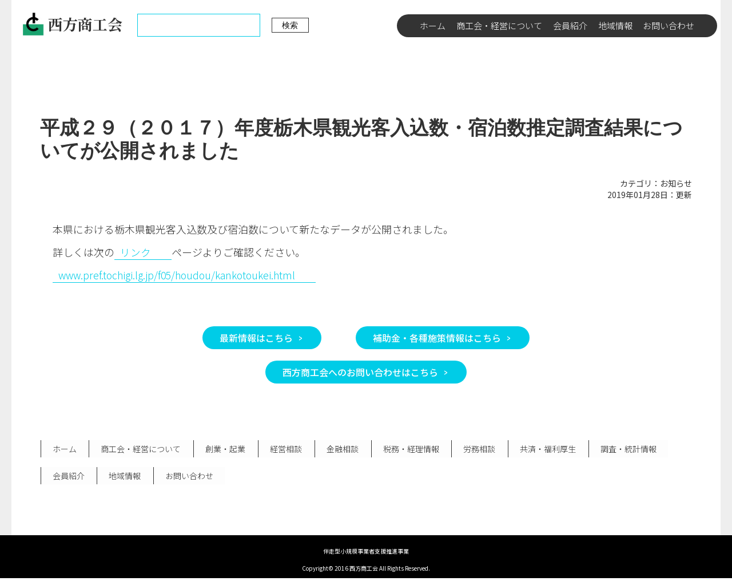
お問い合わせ (668, 25)
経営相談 (282, 449)
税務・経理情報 (405, 449)
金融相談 (338, 449)
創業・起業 (223, 449)
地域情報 (615, 25)
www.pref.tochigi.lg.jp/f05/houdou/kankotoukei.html (180, 274)
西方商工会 (72, 24)
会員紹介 (570, 25)
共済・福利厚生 (540, 449)
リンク (135, 251)
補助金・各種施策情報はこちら (437, 338)
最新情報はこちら (256, 338)
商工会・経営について (499, 25)
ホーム (432, 25)
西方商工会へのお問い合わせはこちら (360, 372)
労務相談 (473, 449)
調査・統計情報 (620, 449)
